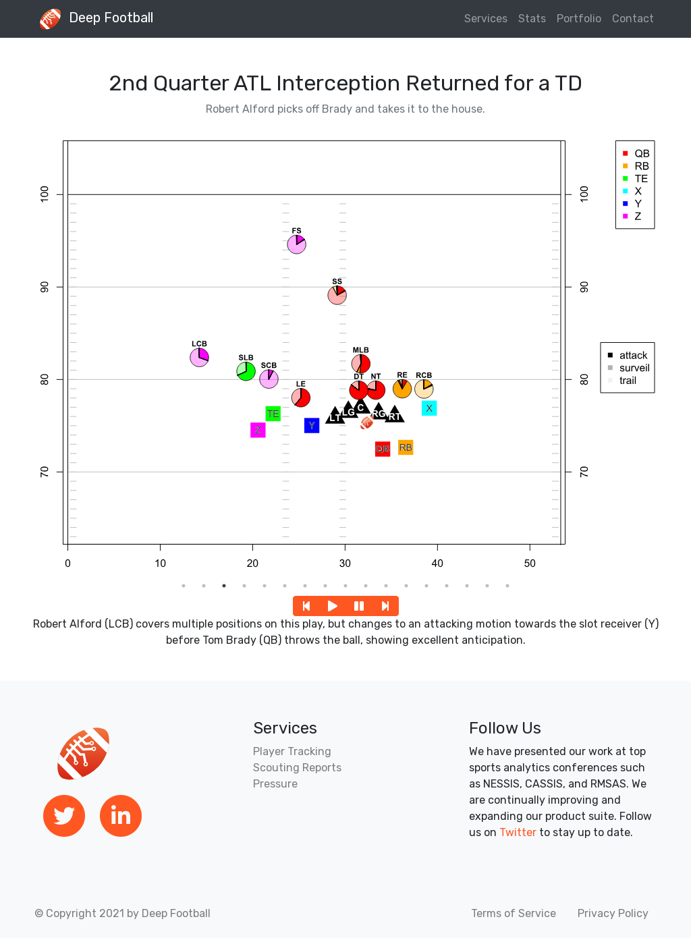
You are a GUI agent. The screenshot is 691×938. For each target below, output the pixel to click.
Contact (633, 18)
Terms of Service (513, 913)
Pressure (275, 783)
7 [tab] (305, 585)
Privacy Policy (613, 913)
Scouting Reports (297, 767)
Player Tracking (292, 751)
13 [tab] (426, 585)
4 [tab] (244, 585)
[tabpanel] (345, 352)
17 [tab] (507, 585)
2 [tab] (204, 585)
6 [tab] (285, 585)
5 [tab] (264, 585)
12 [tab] (406, 585)
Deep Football (92, 19)
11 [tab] (386, 585)
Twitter (517, 832)
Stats (532, 18)
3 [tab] (224, 585)
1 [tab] (183, 585)
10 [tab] (365, 585)
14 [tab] (446, 585)
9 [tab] (345, 585)
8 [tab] (325, 585)
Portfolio (579, 18)
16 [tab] (487, 585)
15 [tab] (467, 585)
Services (485, 18)
